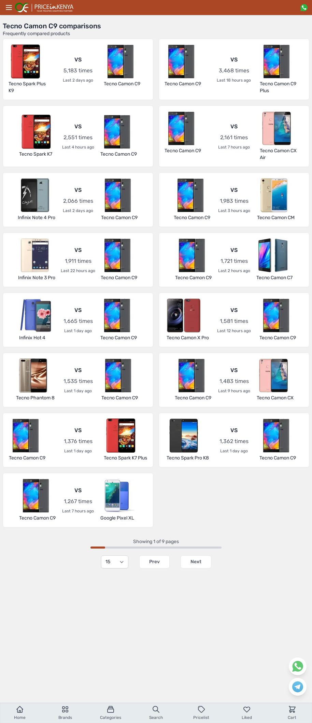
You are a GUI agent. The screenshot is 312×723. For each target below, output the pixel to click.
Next (195, 562)
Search (156, 712)
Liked (247, 712)
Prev (154, 562)
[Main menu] (9, 7)
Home (20, 712)
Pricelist (201, 712)
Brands (65, 712)
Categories (110, 712)
